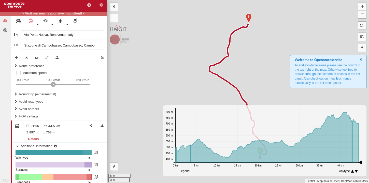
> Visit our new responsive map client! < (53, 13)
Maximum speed (34, 73)
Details (33, 139)
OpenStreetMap (342, 180)
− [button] (362, 14)
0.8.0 (5, 180)
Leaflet (311, 180)
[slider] (53, 84)
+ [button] (362, 7)
